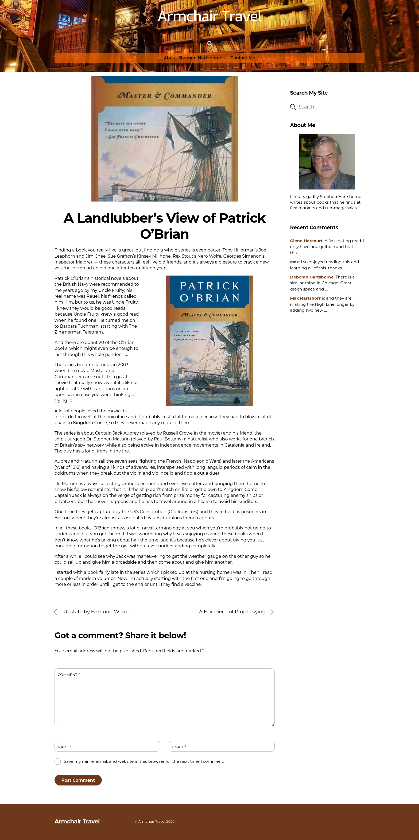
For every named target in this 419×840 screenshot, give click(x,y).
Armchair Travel (151, 821)
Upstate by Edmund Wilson (97, 612)
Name (65, 747)
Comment (69, 675)
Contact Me (242, 57)
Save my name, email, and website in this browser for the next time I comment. (144, 761)
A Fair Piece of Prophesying (232, 612)
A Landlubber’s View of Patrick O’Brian (164, 226)
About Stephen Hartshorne (193, 57)
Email (179, 747)
